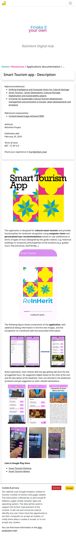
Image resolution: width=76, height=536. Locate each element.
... (63, 66)
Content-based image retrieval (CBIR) (26, 116)
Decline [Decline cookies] (56, 487)
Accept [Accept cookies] (69, 488)
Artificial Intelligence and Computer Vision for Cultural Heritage (39, 89)
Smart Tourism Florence (20, 468)
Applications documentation (43, 66)
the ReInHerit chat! (38, 151)
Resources (17, 66)
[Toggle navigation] (70, 3)
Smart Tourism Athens (19, 471)
